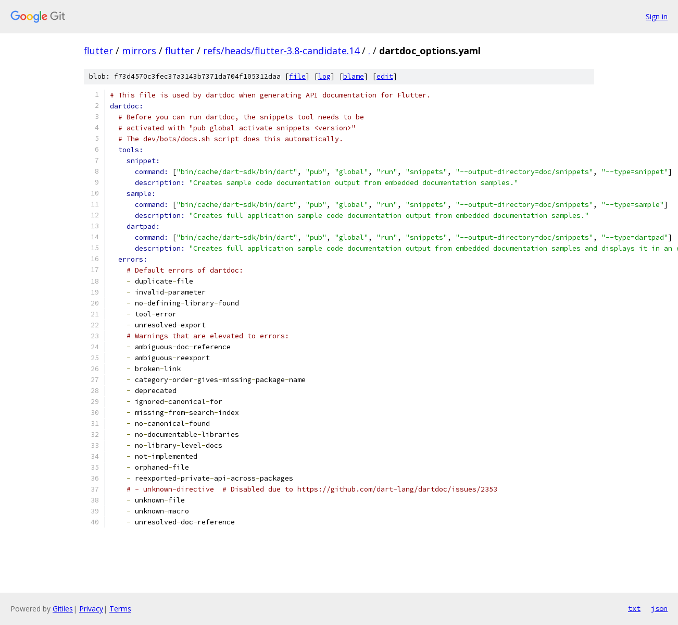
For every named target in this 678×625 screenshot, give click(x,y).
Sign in (657, 16)
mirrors (139, 50)
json (659, 608)
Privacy (91, 609)
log (324, 76)
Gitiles (63, 609)
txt (634, 608)
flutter (98, 50)
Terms (120, 609)
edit (384, 76)
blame (353, 76)
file (297, 76)
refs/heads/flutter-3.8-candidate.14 (281, 50)
